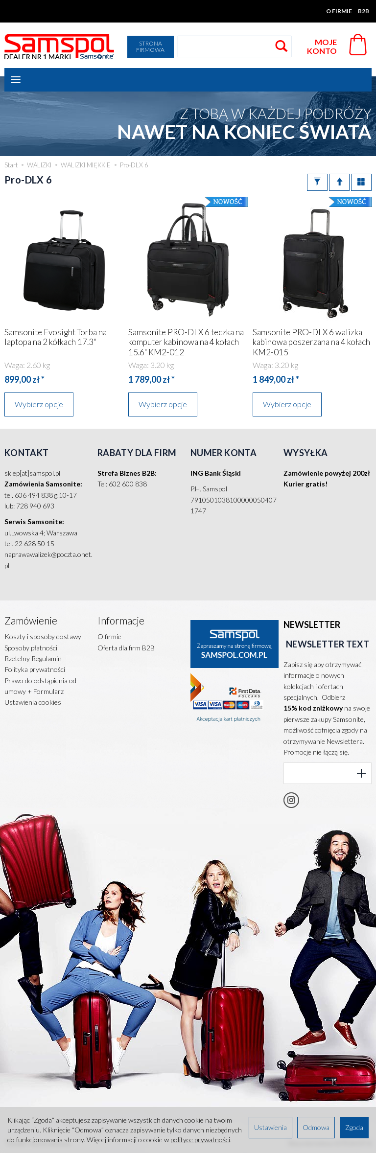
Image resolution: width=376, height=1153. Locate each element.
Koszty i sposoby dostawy (42, 636)
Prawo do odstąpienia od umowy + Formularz (40, 685)
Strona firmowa (150, 46)
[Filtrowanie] (317, 182)
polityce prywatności (200, 1139)
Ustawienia (270, 1127)
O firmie (339, 11)
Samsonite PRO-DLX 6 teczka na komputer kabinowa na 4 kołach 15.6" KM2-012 (186, 342)
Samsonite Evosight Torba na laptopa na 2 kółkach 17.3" (55, 337)
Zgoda (354, 1127)
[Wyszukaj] (281, 46)
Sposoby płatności (30, 648)
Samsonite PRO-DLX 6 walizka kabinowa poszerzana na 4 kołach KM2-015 (311, 342)
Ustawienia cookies (32, 702)
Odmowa (316, 1127)
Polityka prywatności (34, 669)
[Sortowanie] (339, 182)
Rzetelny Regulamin (33, 658)
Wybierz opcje (39, 404)
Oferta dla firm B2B (126, 648)
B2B (363, 11)
